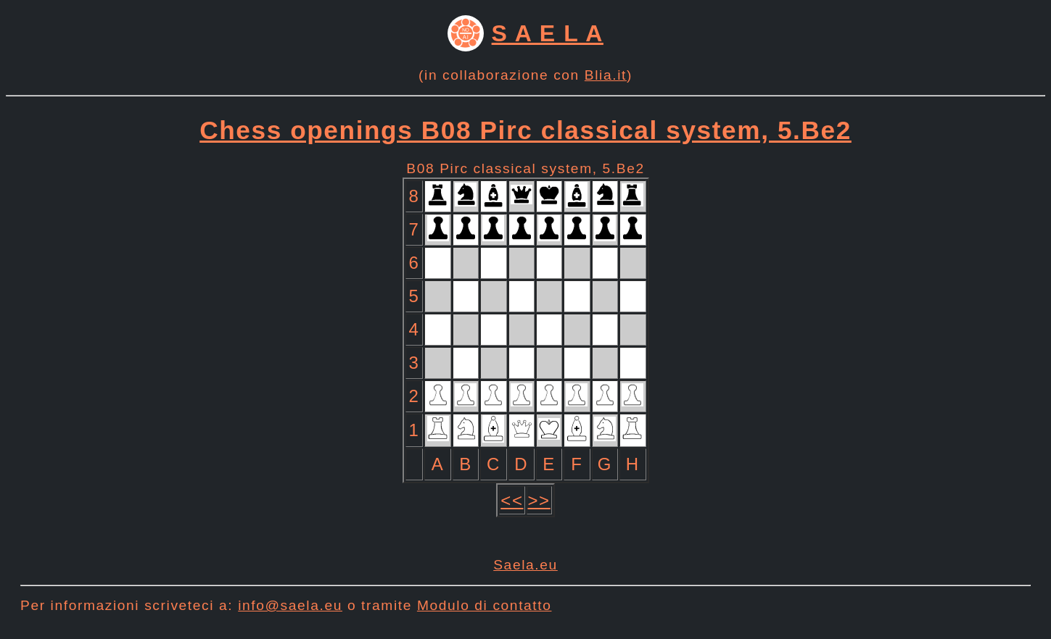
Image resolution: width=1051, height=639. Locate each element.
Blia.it (606, 75)
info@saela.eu (290, 605)
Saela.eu (525, 564)
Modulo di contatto (484, 605)
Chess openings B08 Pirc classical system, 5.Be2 (525, 130)
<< (511, 500)
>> (539, 500)
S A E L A (547, 33)
